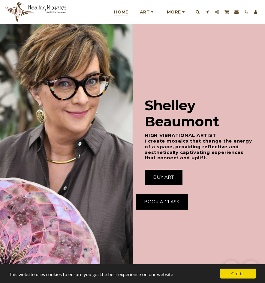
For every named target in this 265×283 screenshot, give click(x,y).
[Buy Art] (164, 177)
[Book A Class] (162, 202)
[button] (197, 12)
